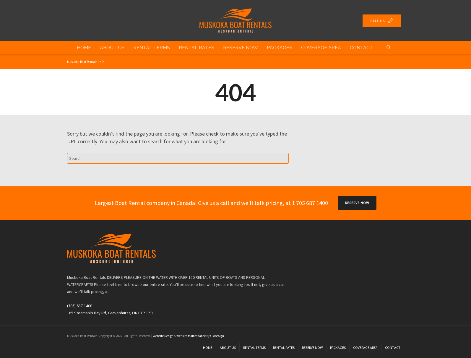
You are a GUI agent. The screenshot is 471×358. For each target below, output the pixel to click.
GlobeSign (217, 336)
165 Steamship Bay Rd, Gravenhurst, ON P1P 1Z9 (109, 312)
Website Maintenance (191, 336)
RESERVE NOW (357, 203)
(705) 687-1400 (79, 305)
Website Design (163, 336)
